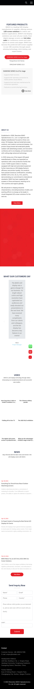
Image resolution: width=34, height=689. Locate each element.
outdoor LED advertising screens (11, 149)
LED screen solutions (11, 31)
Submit (17, 631)
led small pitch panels (23, 146)
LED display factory (21, 168)
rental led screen (25, 142)
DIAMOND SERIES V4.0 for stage (14, 71)
